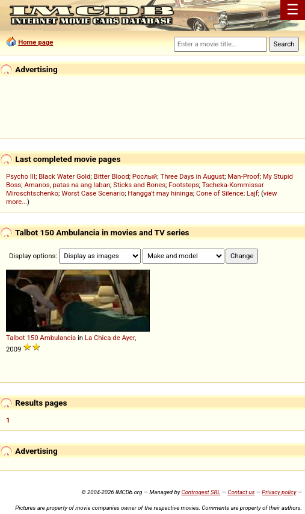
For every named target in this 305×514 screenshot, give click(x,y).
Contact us (240, 492)
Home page (35, 42)
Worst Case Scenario (93, 193)
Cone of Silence (220, 193)
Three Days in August (192, 176)
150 (32, 337)
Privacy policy (279, 492)
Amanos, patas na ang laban (67, 185)
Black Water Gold (64, 176)
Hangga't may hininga (160, 193)
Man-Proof (243, 176)
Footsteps (183, 185)
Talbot (15, 337)
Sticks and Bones (139, 185)
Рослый (144, 176)
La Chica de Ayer (110, 337)
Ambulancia (58, 337)
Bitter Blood (111, 176)
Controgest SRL (200, 492)
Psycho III (20, 176)
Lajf (252, 193)
